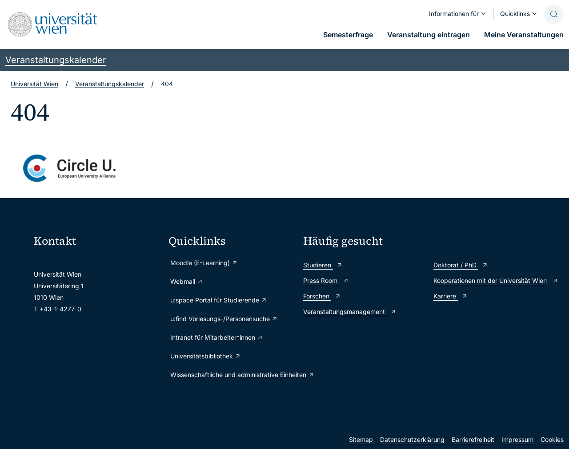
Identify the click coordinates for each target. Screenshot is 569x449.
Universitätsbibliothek (205, 356)
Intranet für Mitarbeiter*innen (216, 337)
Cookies (552, 439)
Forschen (322, 296)
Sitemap (361, 439)
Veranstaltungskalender (55, 60)
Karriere (450, 296)
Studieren (323, 265)
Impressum (517, 439)
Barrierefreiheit (473, 439)
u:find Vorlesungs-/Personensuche (224, 318)
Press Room (326, 280)
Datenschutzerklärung (412, 439)
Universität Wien (34, 83)
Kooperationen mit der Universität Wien (495, 280)
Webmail (186, 281)
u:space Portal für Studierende (218, 300)
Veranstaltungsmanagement (350, 311)
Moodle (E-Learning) (204, 262)
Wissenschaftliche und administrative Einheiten (232, 374)
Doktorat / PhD (460, 265)
